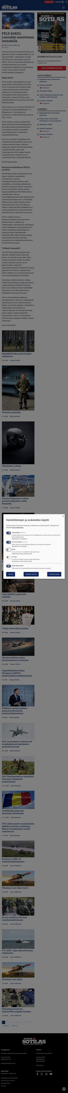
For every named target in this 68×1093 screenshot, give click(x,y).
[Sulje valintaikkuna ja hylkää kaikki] (63, 515)
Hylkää (10, 574)
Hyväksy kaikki (54, 574)
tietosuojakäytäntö (17, 527)
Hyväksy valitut (31, 574)
